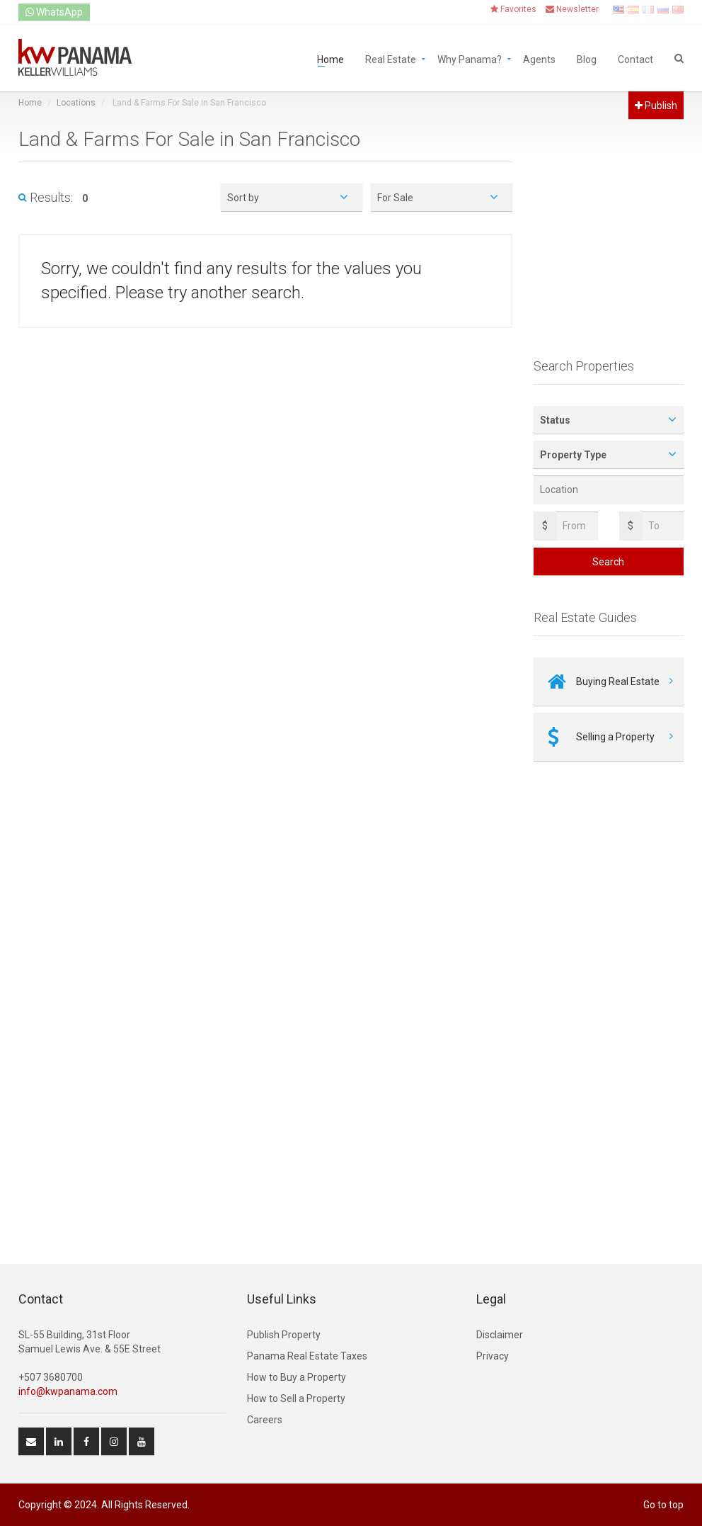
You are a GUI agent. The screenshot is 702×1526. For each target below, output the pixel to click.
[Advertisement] (609, 253)
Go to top (663, 1504)
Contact (635, 58)
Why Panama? (469, 58)
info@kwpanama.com (67, 1391)
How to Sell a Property (296, 1398)
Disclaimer (499, 1334)
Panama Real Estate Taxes (307, 1356)
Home (330, 58)
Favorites (513, 9)
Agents (539, 58)
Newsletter (572, 9)
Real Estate (390, 58)
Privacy (492, 1356)
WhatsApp (54, 12)
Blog (587, 58)
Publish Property (284, 1334)
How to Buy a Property (296, 1377)
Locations (76, 103)
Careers (264, 1419)
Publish (656, 105)
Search (608, 561)
